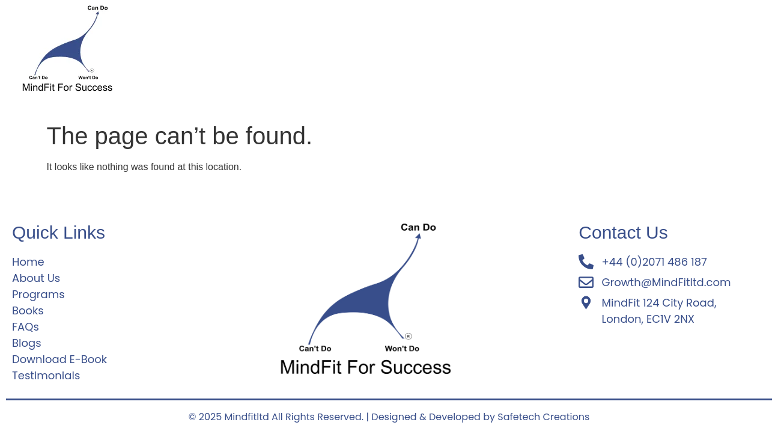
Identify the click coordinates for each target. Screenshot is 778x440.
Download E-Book (572, 52)
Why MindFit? (402, 52)
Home (176, 52)
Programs (290, 52)
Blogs (644, 52)
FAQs (342, 52)
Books (687, 52)
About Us (228, 52)
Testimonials (482, 52)
